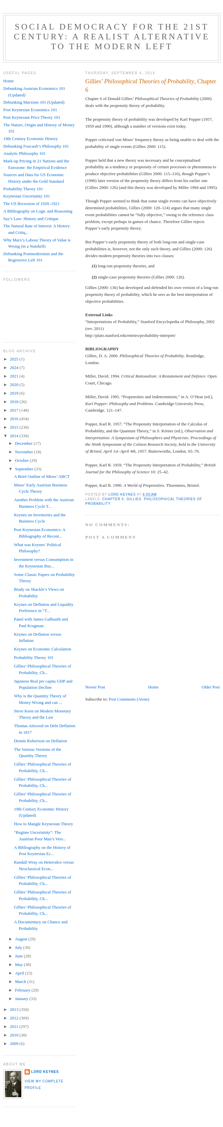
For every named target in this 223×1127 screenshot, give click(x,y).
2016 (14, 418)
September (24, 468)
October (22, 460)
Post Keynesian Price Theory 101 (31, 117)
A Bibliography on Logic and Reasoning (37, 211)
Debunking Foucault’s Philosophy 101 (36, 146)
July (19, 947)
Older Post (211, 687)
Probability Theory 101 (23, 188)
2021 (14, 376)
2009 (14, 1043)
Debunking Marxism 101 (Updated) (34, 102)
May (19, 964)
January (22, 998)
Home (153, 687)
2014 (14, 435)
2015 (14, 427)
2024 (14, 367)
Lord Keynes (45, 1072)
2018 (14, 401)
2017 (14, 410)
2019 (14, 393)
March (21, 981)
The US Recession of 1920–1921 (31, 203)
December (24, 443)
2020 (14, 384)
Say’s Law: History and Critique (30, 218)
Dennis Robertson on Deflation (40, 740)
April (20, 973)
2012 (14, 1017)
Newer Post (95, 687)
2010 (14, 1035)
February (23, 990)
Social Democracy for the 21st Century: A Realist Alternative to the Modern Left (112, 36)
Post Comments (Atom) (129, 699)
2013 (14, 1009)
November (24, 451)
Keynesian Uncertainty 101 (26, 196)
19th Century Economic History (30, 138)
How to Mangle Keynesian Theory (43, 823)
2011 (14, 1026)
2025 (14, 359)
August (22, 938)
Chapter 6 (113, 499)
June (19, 955)
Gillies (134, 499)
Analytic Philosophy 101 (24, 153)
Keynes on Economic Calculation (42, 648)
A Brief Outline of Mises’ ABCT (42, 476)
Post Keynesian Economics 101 (30, 109)
